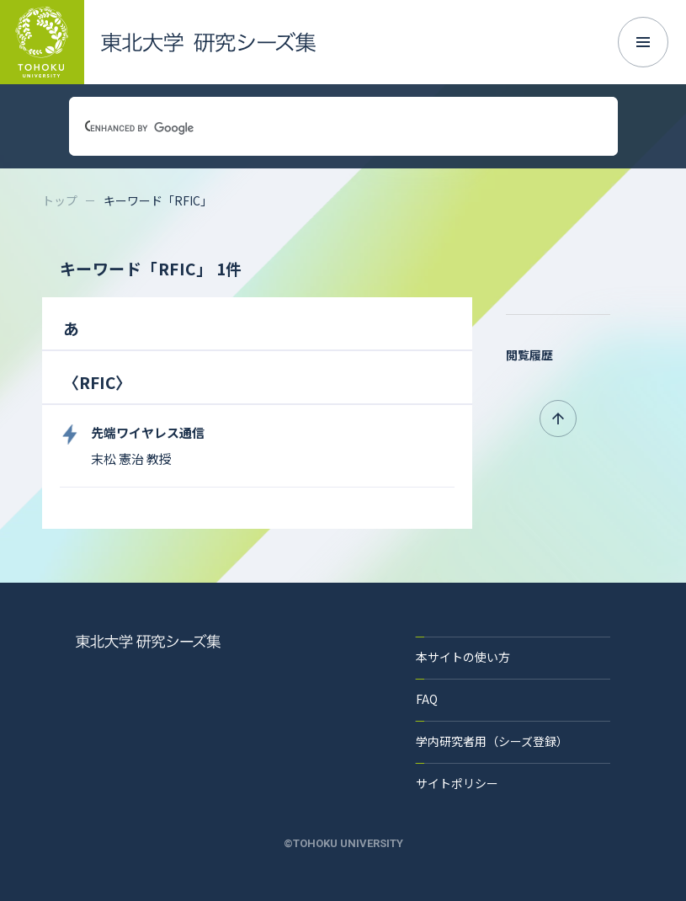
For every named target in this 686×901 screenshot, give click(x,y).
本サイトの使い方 (463, 656)
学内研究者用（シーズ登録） (492, 741)
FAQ (427, 698)
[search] (323, 128)
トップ (59, 200)
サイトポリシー (457, 783)
